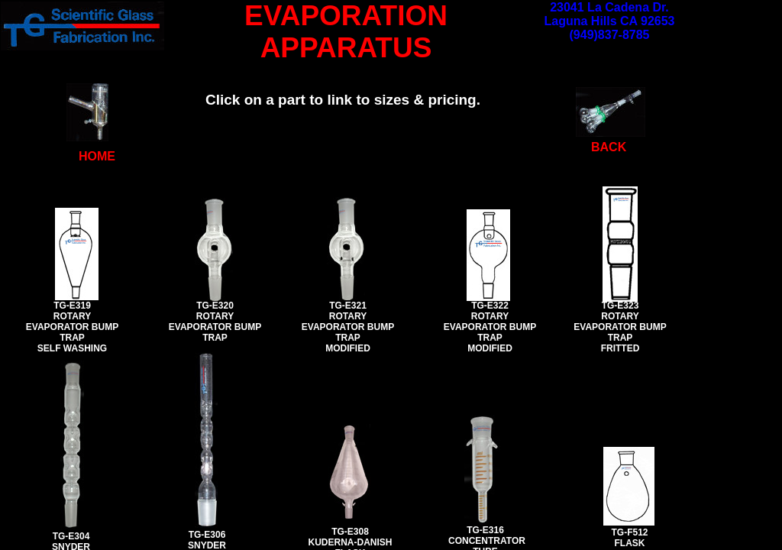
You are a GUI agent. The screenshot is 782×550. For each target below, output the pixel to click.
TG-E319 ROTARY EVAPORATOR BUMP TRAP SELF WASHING (72, 327)
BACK (608, 147)
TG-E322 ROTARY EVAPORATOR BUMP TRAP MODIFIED (490, 327)
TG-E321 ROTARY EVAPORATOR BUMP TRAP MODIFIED (348, 327)
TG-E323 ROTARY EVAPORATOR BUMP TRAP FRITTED (620, 327)
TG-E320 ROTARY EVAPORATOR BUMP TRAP (215, 321)
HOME (97, 156)
